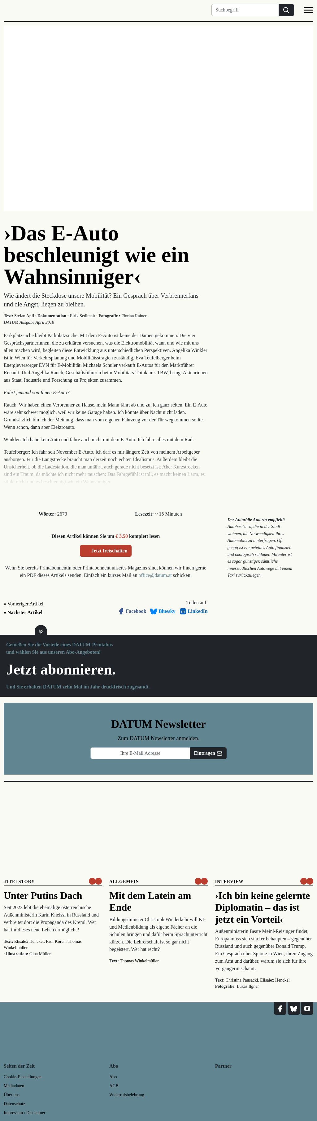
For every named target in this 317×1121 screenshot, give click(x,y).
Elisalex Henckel (29, 941)
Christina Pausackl (242, 980)
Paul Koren (55, 941)
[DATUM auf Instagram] (307, 1008)
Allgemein (124, 881)
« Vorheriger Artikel (23, 603)
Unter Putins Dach (43, 895)
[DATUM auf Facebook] (280, 1008)
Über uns (12, 1094)
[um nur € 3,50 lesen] (95, 881)
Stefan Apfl (24, 316)
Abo (113, 1077)
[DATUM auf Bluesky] (294, 1008)
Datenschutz (14, 1103)
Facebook (131, 611)
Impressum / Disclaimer (25, 1112)
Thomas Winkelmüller (139, 961)
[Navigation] (308, 11)
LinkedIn (193, 611)
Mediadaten (14, 1086)
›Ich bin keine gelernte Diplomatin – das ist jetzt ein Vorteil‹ (262, 907)
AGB (114, 1086)
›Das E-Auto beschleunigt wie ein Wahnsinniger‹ (96, 254)
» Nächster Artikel (23, 612)
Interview (229, 881)
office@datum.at (155, 575)
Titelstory (19, 881)
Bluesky (162, 611)
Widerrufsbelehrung (126, 1094)
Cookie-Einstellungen (22, 1077)
